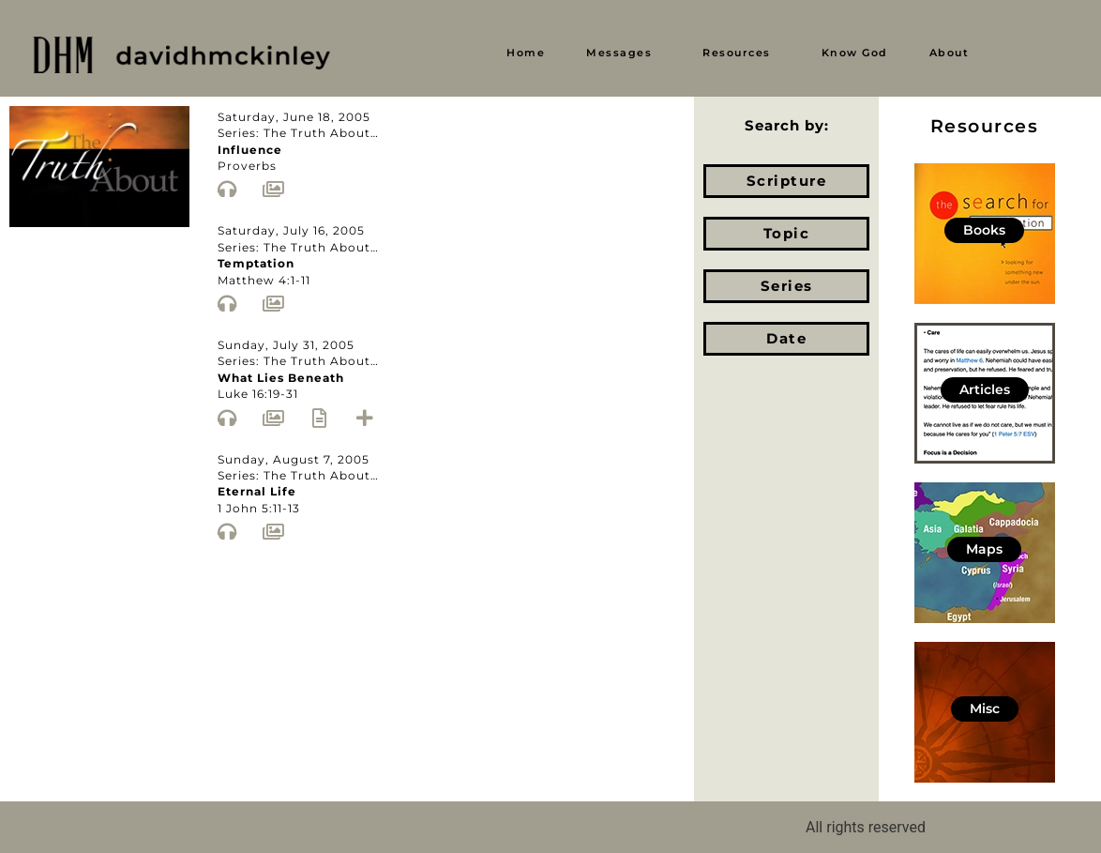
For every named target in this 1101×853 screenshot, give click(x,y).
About (949, 52)
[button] (623, 53)
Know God (855, 52)
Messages (619, 52)
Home (525, 52)
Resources (736, 52)
